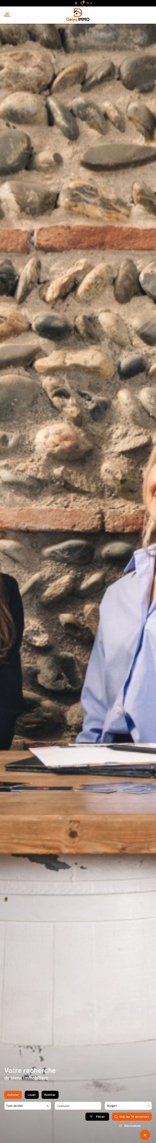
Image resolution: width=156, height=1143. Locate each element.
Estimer (50, 1097)
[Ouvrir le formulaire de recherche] (97, 1119)
